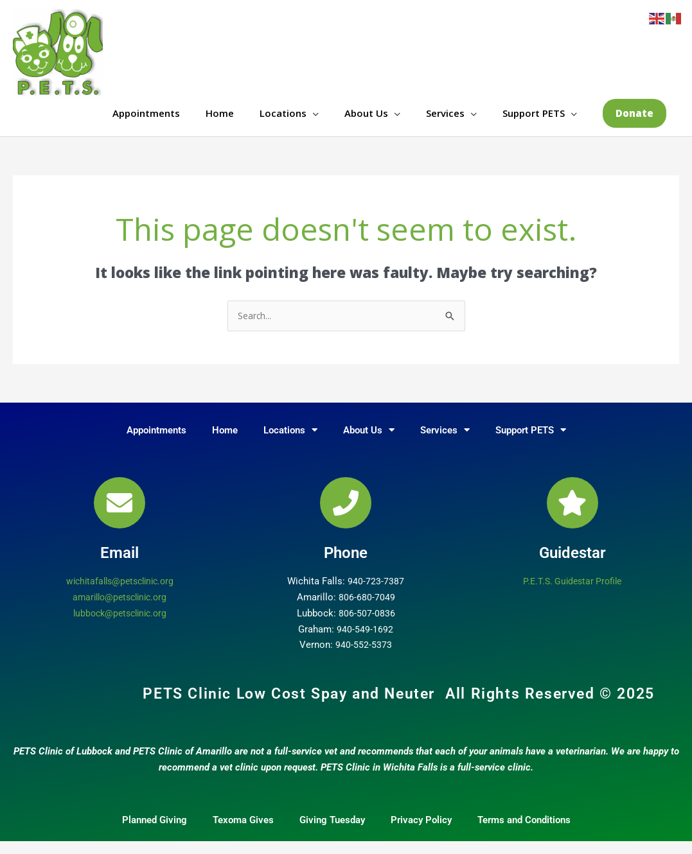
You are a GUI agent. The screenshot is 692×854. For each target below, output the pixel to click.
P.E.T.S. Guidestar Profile (572, 594)
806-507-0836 (367, 626)
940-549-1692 (365, 641)
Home (220, 118)
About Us (366, 118)
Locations (283, 118)
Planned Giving (154, 833)
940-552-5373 (363, 657)
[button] (634, 119)
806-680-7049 (367, 610)
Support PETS (533, 118)
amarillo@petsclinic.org (120, 610)
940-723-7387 (376, 594)
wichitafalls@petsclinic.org (120, 594)
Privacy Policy (421, 833)
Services (445, 118)
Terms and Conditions (524, 833)
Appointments (146, 118)
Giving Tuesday (332, 833)
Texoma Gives (243, 833)
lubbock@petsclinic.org (119, 626)
